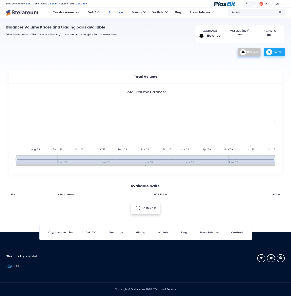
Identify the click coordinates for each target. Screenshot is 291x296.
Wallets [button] (158, 12)
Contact (237, 232)
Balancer (249, 52)
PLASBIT (14, 266)
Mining (140, 232)
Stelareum (138, 289)
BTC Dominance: (15, 3)
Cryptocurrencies (66, 12)
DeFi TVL (94, 12)
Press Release (209, 232)
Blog (177, 12)
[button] (224, 3)
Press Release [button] (200, 12)
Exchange (116, 12)
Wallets (163, 232)
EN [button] (277, 3)
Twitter (274, 52)
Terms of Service (165, 289)
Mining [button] (137, 12)
